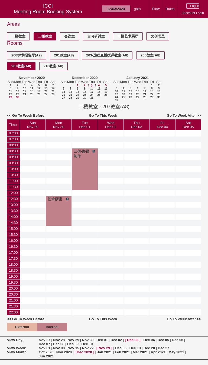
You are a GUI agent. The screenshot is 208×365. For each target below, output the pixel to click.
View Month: (17, 352)
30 (17, 97)
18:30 (13, 270)
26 (38, 94)
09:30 (13, 163)
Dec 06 (177, 340)
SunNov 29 (32, 125)
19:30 (13, 282)
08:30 (13, 151)
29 (10, 97)
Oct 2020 (46, 352)
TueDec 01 (84, 125)
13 (45, 88)
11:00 (13, 181)
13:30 (13, 211)
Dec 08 (58, 344)
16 (17, 91)
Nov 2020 (64, 352)
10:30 (13, 175)
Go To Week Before (28, 115)
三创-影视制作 (85, 153)
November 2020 (32, 78)
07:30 (13, 139)
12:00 (13, 193)
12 (38, 88)
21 (52, 91)
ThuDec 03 (136, 125)
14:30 (13, 223)
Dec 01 (102, 340)
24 (24, 94)
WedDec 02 (110, 125)
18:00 (13, 264)
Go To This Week (103, 115)
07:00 (13, 133)
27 (45, 94)
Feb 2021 (122, 352)
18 (31, 91)
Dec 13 (135, 348)
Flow (156, 9)
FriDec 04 (162, 125)
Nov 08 (59, 348)
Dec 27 (163, 348)
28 (52, 94)
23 (17, 94)
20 (45, 91)
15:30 (13, 235)
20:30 (13, 294)
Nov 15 (73, 348)
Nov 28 (59, 340)
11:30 (13, 187)
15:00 (13, 229)
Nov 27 (44, 340)
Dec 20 (149, 348)
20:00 (13, 288)
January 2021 (137, 78)
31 (91, 97)
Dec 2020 (84, 352)
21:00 (13, 300)
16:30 (13, 247)
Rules (169, 9)
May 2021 (176, 352)
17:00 (13, 252)
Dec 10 (87, 344)
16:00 (13, 241)
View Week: (16, 348)
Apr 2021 (158, 352)
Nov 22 (88, 348)
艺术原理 (59, 199)
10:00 (13, 169)
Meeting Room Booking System (48, 11)
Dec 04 (149, 340)
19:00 (13, 276)
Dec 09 (73, 344)
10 (24, 88)
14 (52, 88)
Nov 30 (88, 340)
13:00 (13, 205)
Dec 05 (163, 340)
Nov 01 (44, 348)
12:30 (13, 199)
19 (38, 91)
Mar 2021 (140, 352)
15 (10, 91)
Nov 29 (73, 340)
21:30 (13, 306)
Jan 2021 (104, 352)
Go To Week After (181, 115)
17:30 (13, 258)
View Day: (15, 340)
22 (10, 94)
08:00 (13, 145)
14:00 (13, 217)
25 (31, 94)
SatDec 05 (188, 125)
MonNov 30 (58, 125)
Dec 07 (44, 344)
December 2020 (85, 78)
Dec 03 (132, 340)
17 (24, 91)
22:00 (13, 312)
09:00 (13, 157)
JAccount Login (193, 13)
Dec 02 (116, 340)
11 (31, 88)
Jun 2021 (46, 356)
